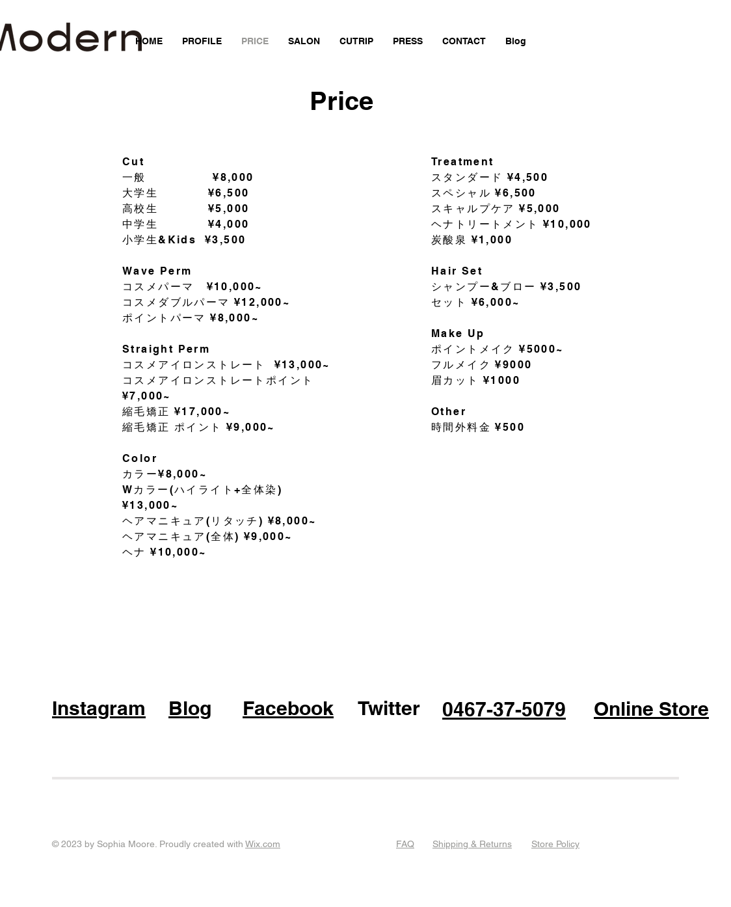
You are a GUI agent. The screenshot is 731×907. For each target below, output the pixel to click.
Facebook (288, 708)
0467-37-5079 (504, 709)
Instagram (99, 708)
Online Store (651, 708)
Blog (189, 708)
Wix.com (262, 844)
